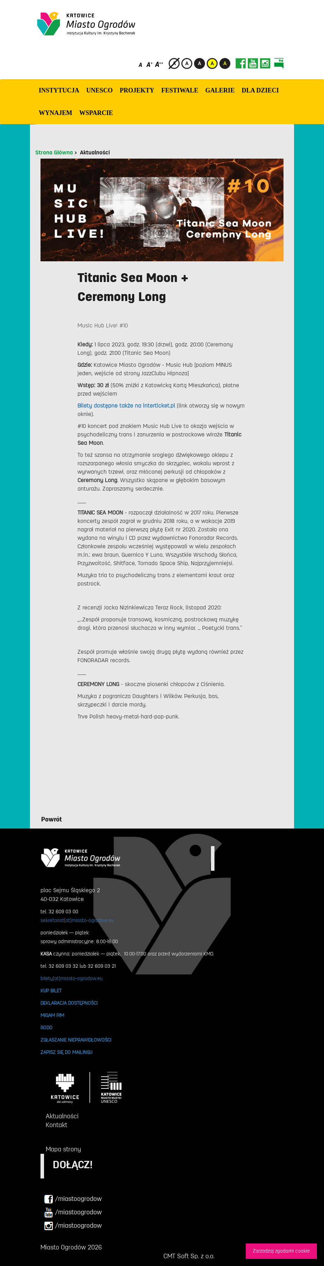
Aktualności (95, 152)
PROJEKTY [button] (137, 90)
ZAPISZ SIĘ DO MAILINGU (66, 1052)
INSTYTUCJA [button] (59, 90)
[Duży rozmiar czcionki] (159, 64)
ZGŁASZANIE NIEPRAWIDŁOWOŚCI (75, 1039)
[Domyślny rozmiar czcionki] (141, 64)
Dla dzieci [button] (260, 90)
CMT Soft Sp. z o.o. (188, 1256)
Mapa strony (63, 1149)
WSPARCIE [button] (96, 112)
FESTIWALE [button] (179, 90)
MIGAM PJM (52, 1015)
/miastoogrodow (73, 1199)
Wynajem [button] (55, 112)
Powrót (51, 819)
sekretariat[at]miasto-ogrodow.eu (77, 920)
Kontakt (56, 1125)
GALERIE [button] (220, 90)
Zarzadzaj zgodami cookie (281, 1251)
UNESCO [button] (99, 90)
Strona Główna (54, 152)
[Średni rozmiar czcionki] (149, 64)
